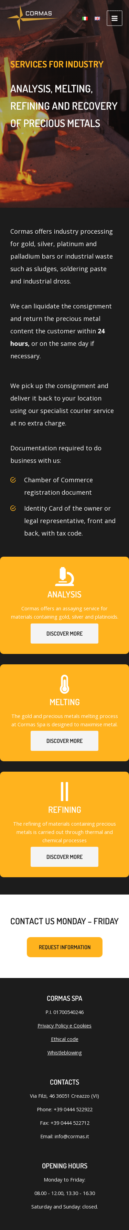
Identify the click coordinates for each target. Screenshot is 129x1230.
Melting (65, 701)
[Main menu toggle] (115, 18)
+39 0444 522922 (73, 1109)
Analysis (64, 594)
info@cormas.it (72, 1136)
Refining (64, 809)
